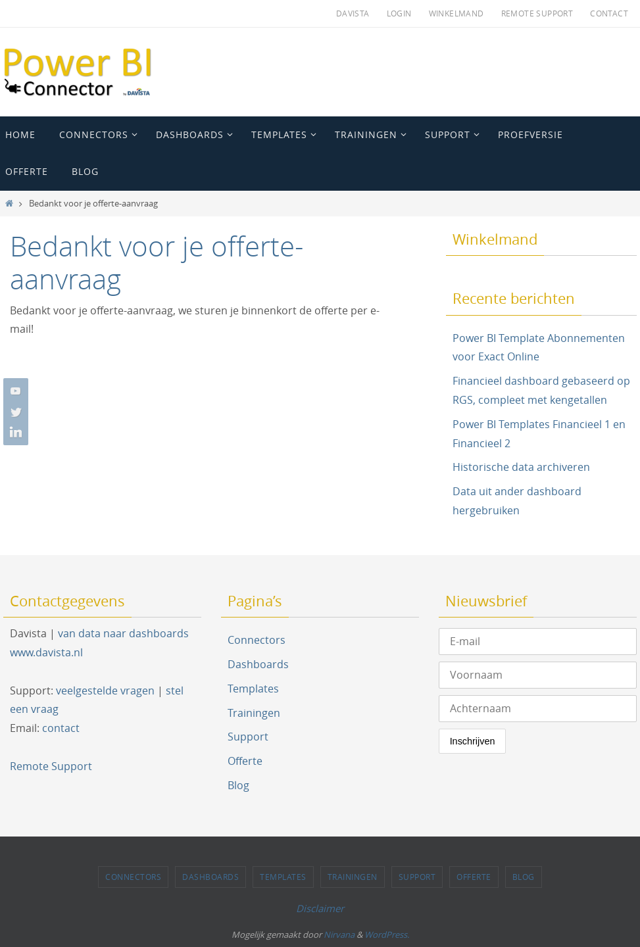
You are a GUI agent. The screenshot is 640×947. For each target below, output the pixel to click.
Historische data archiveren (521, 467)
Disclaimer (320, 908)
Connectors (256, 640)
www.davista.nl (46, 652)
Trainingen (254, 713)
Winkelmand (456, 13)
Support (248, 736)
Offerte (245, 761)
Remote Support (537, 13)
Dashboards (258, 664)
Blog (238, 785)
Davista (353, 13)
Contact (609, 13)
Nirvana (339, 934)
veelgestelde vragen (105, 690)
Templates (253, 688)
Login (399, 13)
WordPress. (386, 934)
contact (61, 728)
